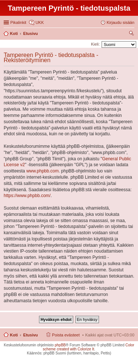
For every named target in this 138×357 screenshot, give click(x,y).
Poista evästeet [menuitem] (65, 335)
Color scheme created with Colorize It (88, 347)
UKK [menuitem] (39, 22)
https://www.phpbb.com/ (27, 195)
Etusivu (30, 335)
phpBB (60, 345)
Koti (14, 335)
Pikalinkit (18, 22)
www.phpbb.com (42, 171)
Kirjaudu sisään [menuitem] (120, 22)
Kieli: (95, 44)
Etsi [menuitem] (132, 34)
